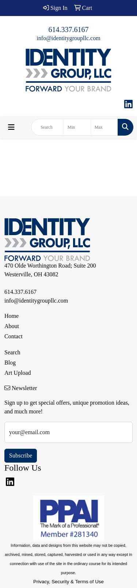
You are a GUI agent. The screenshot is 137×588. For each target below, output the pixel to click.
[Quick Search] (47, 127)
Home (11, 316)
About (11, 326)
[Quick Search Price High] (104, 127)
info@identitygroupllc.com (68, 38)
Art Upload (17, 373)
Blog (10, 362)
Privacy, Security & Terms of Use (68, 581)
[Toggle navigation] (11, 127)
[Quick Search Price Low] (77, 127)
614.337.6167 (69, 30)
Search (12, 352)
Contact (13, 336)
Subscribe (20, 455)
